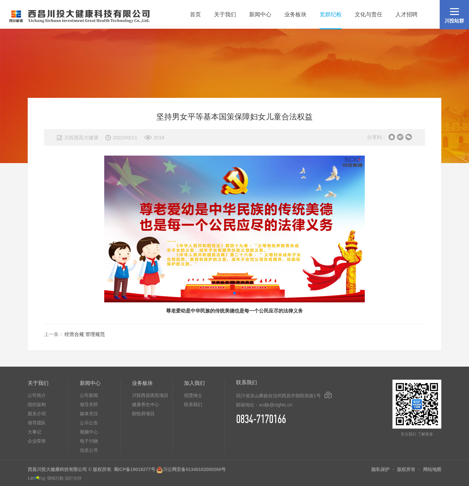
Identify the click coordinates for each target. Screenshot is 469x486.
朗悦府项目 (143, 413)
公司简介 (37, 395)
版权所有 (406, 469)
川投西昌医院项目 (150, 395)
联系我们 (193, 404)
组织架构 (37, 404)
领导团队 (37, 422)
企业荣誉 (37, 441)
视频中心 (89, 431)
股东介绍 (37, 413)
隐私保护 (380, 469)
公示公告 (89, 422)
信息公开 (89, 450)
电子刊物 (89, 441)
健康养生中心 (145, 404)
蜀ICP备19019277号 (134, 469)
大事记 (34, 431)
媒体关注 (89, 413)
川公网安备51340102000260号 (194, 469)
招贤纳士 (193, 395)
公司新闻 (89, 395)
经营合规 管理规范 (84, 334)
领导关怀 (89, 404)
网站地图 (432, 469)
